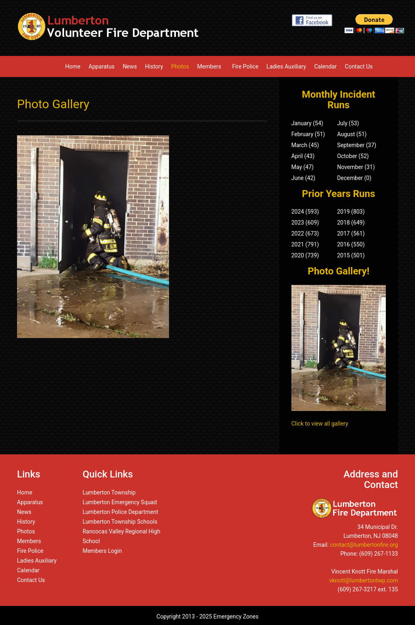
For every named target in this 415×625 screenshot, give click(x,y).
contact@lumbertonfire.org (364, 545)
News (130, 66)
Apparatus (102, 66)
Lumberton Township (109, 492)
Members (210, 66)
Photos (180, 66)
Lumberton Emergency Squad (120, 502)
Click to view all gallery (319, 423)
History (154, 66)
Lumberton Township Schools (120, 521)
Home (73, 66)
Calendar (325, 66)
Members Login (102, 551)
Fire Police (245, 66)
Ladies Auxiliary (286, 66)
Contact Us (359, 66)
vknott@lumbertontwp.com (363, 580)
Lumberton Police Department (120, 512)
